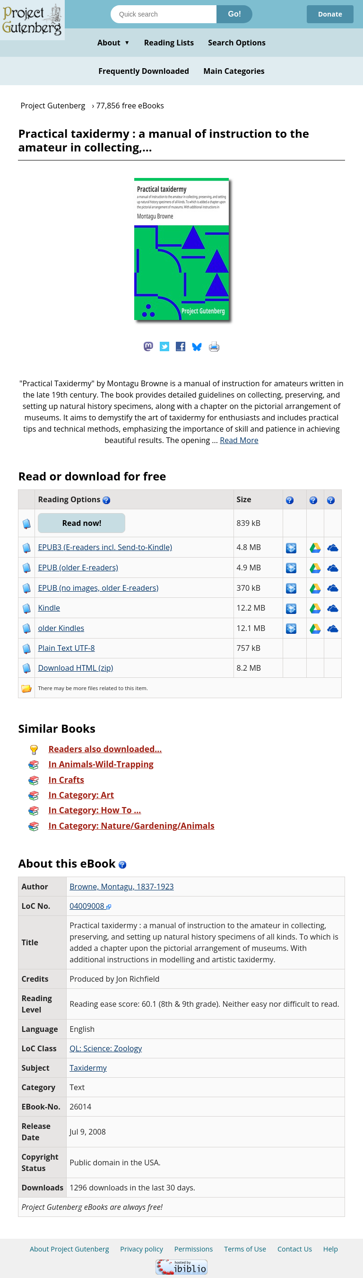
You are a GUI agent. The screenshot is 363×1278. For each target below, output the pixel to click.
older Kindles (61, 628)
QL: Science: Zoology (105, 1048)
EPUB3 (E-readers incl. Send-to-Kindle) (105, 547)
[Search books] (163, 14)
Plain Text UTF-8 (66, 648)
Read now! (81, 523)
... (235, 440)
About (113, 42)
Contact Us (294, 1248)
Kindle (49, 608)
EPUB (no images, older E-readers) (98, 588)
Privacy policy (141, 1248)
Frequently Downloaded (143, 71)
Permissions (193, 1248)
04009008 (90, 906)
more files (85, 688)
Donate (330, 13)
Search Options (237, 42)
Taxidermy (88, 1068)
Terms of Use (245, 1248)
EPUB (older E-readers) (78, 567)
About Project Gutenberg (69, 1248)
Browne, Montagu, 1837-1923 (121, 886)
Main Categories (234, 71)
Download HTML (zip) (75, 668)
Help (330, 1248)
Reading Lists (169, 42)
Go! (234, 14)
